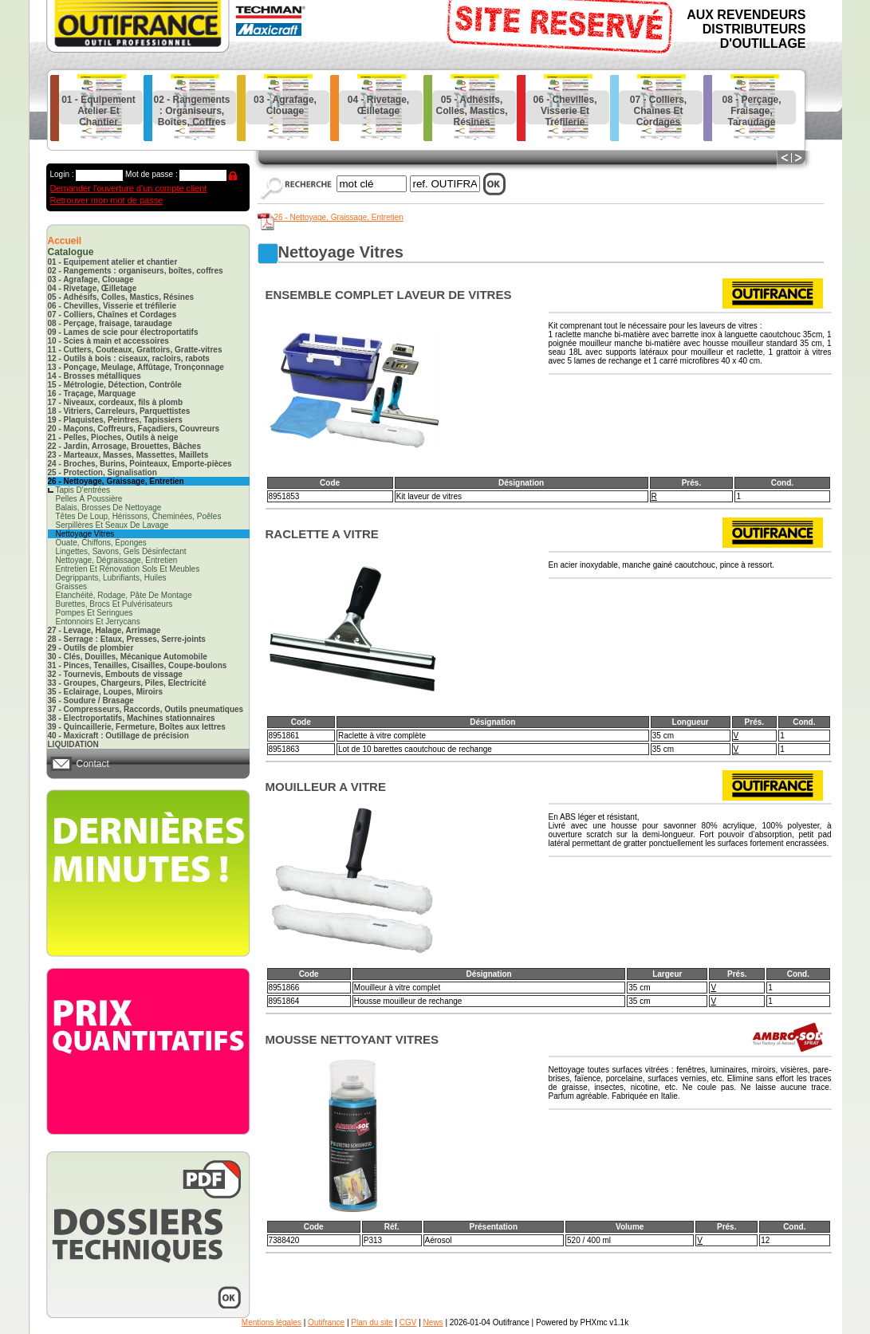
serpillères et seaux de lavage (112, 525)
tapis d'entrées (83, 490)
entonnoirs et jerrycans (98, 621)
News (433, 1322)
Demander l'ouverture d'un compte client (128, 188)
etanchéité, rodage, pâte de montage (124, 595)
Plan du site (371, 1322)
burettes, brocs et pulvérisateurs (114, 604)
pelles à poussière (89, 498)
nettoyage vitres (85, 533)
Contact (93, 763)
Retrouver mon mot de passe (106, 200)
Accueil (65, 240)
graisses (71, 586)
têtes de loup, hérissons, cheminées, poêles (139, 516)
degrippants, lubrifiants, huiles (111, 577)
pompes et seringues (94, 612)
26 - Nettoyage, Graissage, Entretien (339, 217)
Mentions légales (271, 1322)
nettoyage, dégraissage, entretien (117, 560)
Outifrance (326, 1322)
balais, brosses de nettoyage (109, 507)
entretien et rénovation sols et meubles (128, 569)
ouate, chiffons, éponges (101, 542)
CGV (408, 1322)
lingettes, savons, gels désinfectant (121, 551)
